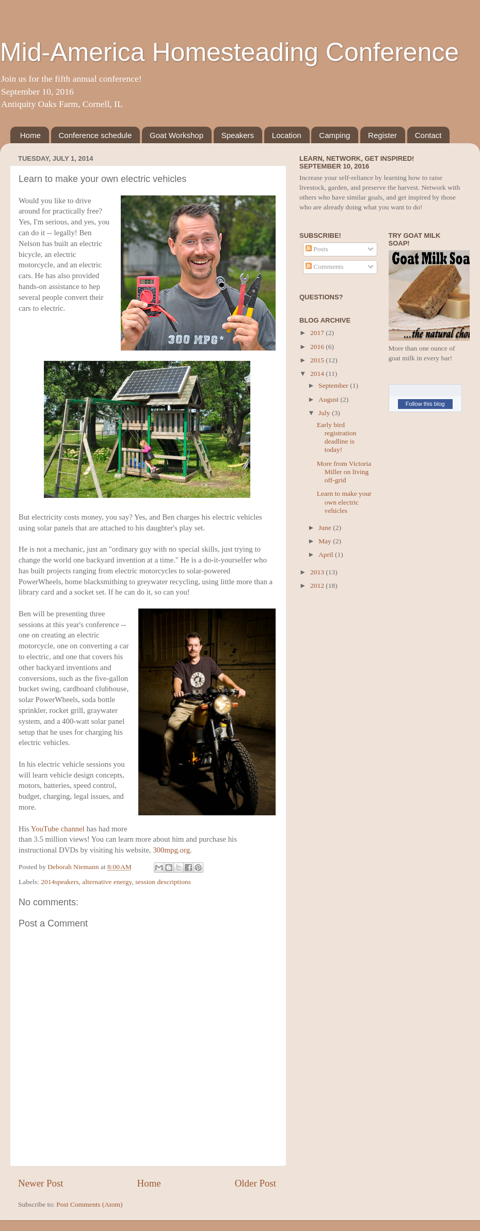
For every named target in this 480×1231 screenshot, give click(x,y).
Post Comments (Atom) (89, 1204)
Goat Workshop (176, 135)
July (325, 413)
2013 (318, 572)
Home (30, 135)
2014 (318, 373)
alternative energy (107, 882)
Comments (325, 266)
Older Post (255, 1183)
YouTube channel (58, 829)
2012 (318, 585)
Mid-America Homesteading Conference (229, 52)
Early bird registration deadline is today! (336, 437)
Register (382, 135)
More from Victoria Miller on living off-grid (344, 472)
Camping (334, 135)
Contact (428, 135)
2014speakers (59, 882)
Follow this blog (425, 404)
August (329, 399)
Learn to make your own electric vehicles (344, 502)
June (325, 527)
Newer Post (40, 1183)
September (334, 385)
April (326, 554)
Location (286, 135)
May (325, 541)
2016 (318, 347)
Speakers (237, 135)
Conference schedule (95, 135)
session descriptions (163, 882)
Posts (317, 249)
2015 (318, 360)
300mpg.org (171, 850)
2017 (318, 333)
